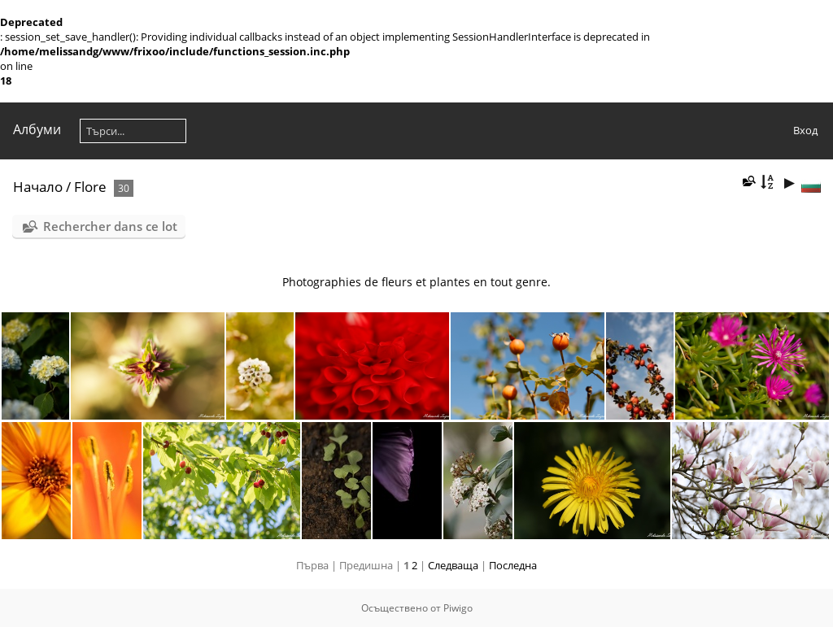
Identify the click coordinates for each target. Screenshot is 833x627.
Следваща (453, 565)
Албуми (37, 129)
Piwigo (458, 608)
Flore (90, 186)
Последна (513, 565)
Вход (805, 130)
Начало (38, 186)
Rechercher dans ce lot (110, 226)
